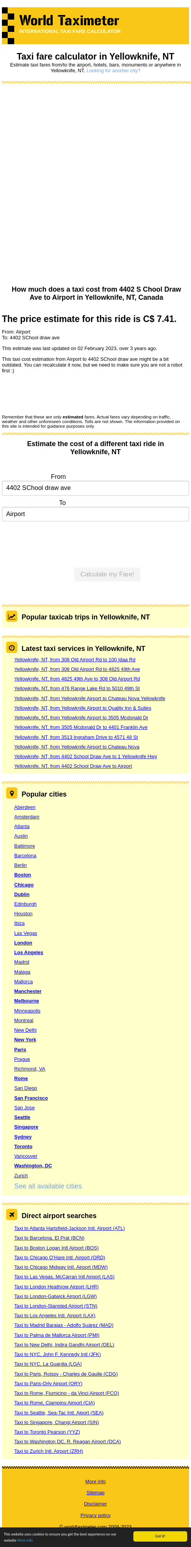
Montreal (23, 1020)
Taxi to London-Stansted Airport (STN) (55, 1306)
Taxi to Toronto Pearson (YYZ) (47, 1432)
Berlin (20, 865)
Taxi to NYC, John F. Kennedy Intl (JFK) (57, 1354)
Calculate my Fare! (107, 574)
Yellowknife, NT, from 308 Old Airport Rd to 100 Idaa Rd (74, 659)
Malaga (22, 972)
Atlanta (22, 826)
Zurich (21, 1176)
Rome (21, 1078)
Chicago (23, 885)
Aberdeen (25, 807)
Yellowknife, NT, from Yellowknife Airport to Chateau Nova (77, 747)
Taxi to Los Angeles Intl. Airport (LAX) (54, 1315)
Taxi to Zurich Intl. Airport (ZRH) (48, 1451)
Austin (21, 836)
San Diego (25, 1088)
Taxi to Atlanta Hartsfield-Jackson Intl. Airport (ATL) (69, 1228)
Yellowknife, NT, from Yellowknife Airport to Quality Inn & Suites (82, 708)
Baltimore (24, 846)
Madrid (21, 962)
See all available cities (48, 1186)
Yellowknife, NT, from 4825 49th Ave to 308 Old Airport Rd (77, 679)
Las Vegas (25, 933)
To (62, 502)
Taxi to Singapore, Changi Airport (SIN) (56, 1422)
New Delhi (25, 1030)
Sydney (23, 1137)
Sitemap (95, 1493)
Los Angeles (28, 952)
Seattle (22, 1117)
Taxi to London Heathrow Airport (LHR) (56, 1287)
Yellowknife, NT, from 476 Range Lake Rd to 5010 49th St (77, 688)
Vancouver (25, 1156)
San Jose (24, 1107)
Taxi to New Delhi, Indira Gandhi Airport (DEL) (64, 1345)
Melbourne (26, 1001)
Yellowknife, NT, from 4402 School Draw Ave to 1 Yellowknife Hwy (85, 756)
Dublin (22, 894)
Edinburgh (25, 904)
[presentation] (60, 393)
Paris (20, 1049)
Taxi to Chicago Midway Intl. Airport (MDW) (61, 1267)
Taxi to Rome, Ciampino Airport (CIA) (54, 1403)
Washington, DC (33, 1166)
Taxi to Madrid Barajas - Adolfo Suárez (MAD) (63, 1325)
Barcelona (25, 855)
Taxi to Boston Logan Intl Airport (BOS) (56, 1248)
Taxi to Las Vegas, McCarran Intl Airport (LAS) (64, 1277)
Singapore (26, 1127)
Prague (22, 1059)
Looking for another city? (113, 70)
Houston (23, 913)
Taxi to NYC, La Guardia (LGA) (48, 1364)
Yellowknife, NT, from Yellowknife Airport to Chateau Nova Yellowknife (89, 698)
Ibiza (19, 923)
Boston (22, 875)
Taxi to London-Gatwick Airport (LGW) (55, 1296)
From (58, 476)
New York (25, 1039)
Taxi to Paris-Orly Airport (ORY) (48, 1383)
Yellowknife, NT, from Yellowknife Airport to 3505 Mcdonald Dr (81, 717)
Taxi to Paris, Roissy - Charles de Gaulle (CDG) (66, 1374)
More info (25, 1540)
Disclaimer (95, 1504)
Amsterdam (26, 817)
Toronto (23, 1146)
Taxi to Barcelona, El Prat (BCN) (49, 1238)
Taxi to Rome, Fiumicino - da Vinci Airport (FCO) (66, 1393)
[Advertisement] (93, 185)
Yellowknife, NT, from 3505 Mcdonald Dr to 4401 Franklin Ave (81, 727)
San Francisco (31, 1098)
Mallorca (23, 981)
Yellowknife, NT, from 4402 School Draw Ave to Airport (73, 766)
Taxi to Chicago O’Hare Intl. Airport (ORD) (59, 1257)
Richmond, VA (29, 1069)
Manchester (28, 991)
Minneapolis (27, 1011)
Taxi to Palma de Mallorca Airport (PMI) (57, 1335)
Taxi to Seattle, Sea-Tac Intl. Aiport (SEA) (59, 1413)
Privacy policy (95, 1515)
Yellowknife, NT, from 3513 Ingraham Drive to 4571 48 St (76, 737)
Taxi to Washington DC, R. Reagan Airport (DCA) (67, 1441)
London (23, 943)
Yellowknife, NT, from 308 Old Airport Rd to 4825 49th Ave (77, 669)
